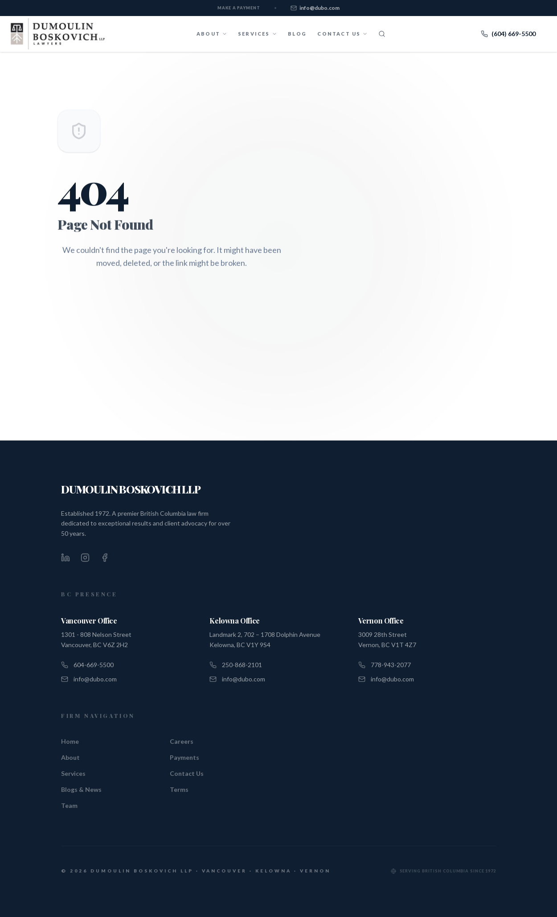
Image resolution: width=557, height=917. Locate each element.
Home (70, 741)
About (70, 757)
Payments (184, 757)
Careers (181, 741)
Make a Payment (238, 7)
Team (69, 805)
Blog (297, 34)
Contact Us (187, 773)
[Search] (381, 33)
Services (73, 773)
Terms (179, 789)
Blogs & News (81, 789)
